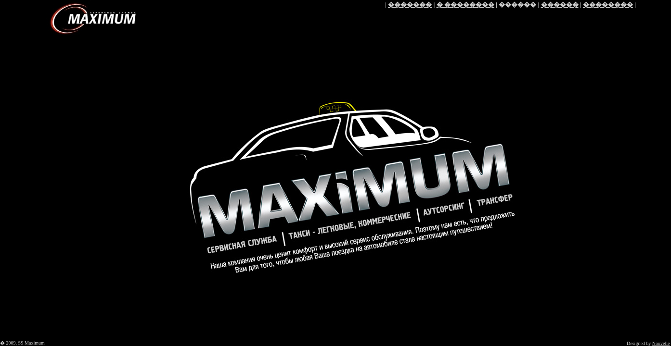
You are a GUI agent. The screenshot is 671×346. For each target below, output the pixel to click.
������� (410, 4)
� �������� (465, 4)
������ (560, 4)
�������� (608, 4)
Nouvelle (661, 343)
